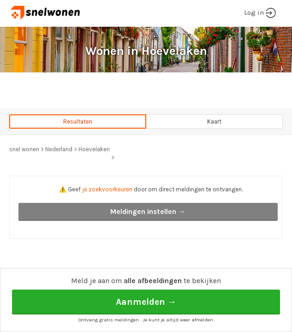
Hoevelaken (94, 149)
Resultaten (77, 121)
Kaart (214, 121)
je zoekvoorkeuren (107, 189)
